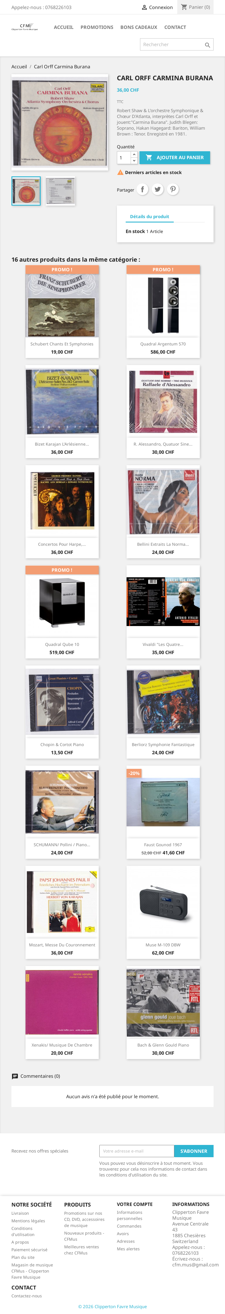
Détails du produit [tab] (149, 216)
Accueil (64, 27)
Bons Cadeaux (138, 27)
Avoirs (123, 1233)
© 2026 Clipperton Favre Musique (112, 1306)
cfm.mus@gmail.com (195, 1264)
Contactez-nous (26, 1296)
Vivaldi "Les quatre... (163, 644)
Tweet (157, 189)
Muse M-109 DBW (163, 945)
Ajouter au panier (175, 157)
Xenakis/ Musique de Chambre (62, 1045)
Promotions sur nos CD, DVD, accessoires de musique (84, 1219)
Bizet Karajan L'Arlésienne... (62, 444)
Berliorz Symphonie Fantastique (163, 744)
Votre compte (135, 1204)
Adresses (126, 1241)
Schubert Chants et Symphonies (61, 344)
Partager (142, 189)
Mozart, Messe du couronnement (62, 945)
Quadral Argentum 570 (163, 344)
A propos (20, 1242)
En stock (135, 231)
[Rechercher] (177, 44)
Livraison (20, 1213)
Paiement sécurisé (29, 1249)
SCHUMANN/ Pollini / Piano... (62, 844)
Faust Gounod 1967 (163, 844)
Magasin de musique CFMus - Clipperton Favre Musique (32, 1271)
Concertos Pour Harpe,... (62, 544)
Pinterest (173, 189)
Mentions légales (28, 1220)
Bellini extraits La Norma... (163, 544)
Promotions (97, 27)
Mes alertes (128, 1249)
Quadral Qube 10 (62, 644)
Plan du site (23, 1257)
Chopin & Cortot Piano (62, 744)
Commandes (129, 1226)
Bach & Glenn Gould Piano (163, 1045)
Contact (175, 27)
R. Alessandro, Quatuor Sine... (163, 444)
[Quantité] (124, 157)
